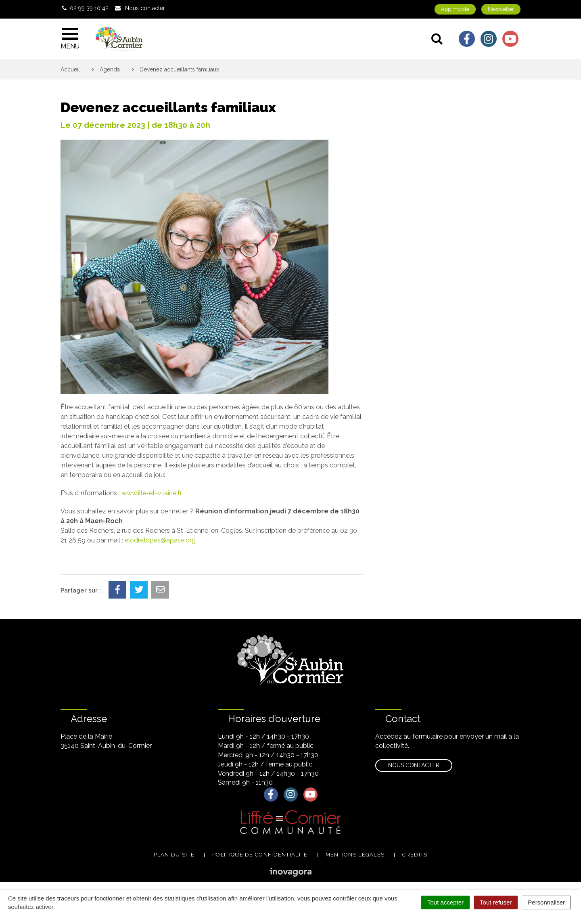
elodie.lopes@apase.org (160, 540)
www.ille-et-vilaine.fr (151, 493)
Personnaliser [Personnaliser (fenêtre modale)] (546, 902)
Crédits (414, 855)
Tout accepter (445, 902)
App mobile (455, 9)
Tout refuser (496, 902)
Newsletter (501, 9)
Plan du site (174, 855)
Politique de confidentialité (259, 855)
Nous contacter (413, 765)
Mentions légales (355, 855)
